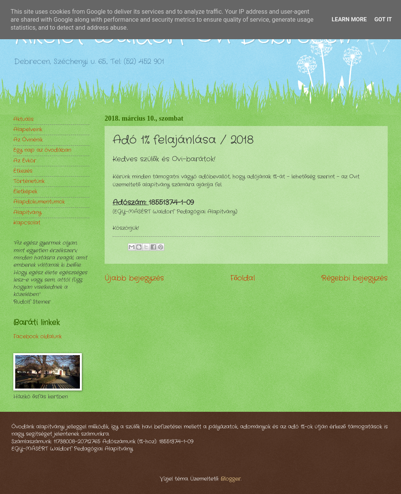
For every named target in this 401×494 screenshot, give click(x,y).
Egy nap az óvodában (42, 150)
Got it (383, 19)
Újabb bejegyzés (134, 278)
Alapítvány (27, 212)
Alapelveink (27, 129)
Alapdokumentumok (39, 202)
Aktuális (23, 119)
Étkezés (22, 171)
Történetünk (29, 181)
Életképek (25, 191)
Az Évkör (24, 160)
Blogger (231, 479)
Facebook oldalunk (37, 336)
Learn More (349, 19)
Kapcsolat (26, 222)
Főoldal (242, 278)
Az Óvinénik (28, 139)
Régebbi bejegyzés (354, 278)
